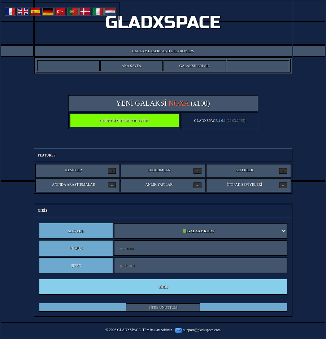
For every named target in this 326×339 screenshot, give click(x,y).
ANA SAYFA (132, 66)
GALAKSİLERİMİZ (194, 66)
